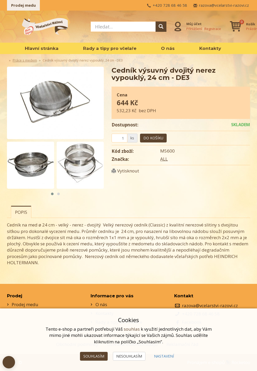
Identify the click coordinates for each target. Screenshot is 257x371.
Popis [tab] (21, 212)
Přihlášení (194, 28)
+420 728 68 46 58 (170, 5)
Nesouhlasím (129, 356)
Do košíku (153, 137)
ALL (164, 159)
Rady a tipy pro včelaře (109, 48)
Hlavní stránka (41, 48)
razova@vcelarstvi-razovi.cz (224, 5)
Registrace (212, 28)
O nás (168, 48)
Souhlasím (93, 356)
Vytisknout (128, 171)
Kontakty (210, 48)
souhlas (132, 329)
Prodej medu (23, 5)
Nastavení (164, 356)
